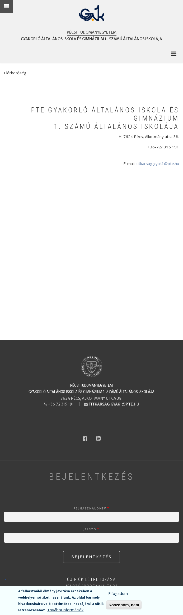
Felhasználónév (89, 508)
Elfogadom (118, 593)
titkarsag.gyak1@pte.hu (157, 163)
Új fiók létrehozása (91, 579)
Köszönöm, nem (124, 605)
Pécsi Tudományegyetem (91, 32)
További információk (65, 609)
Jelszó (89, 529)
